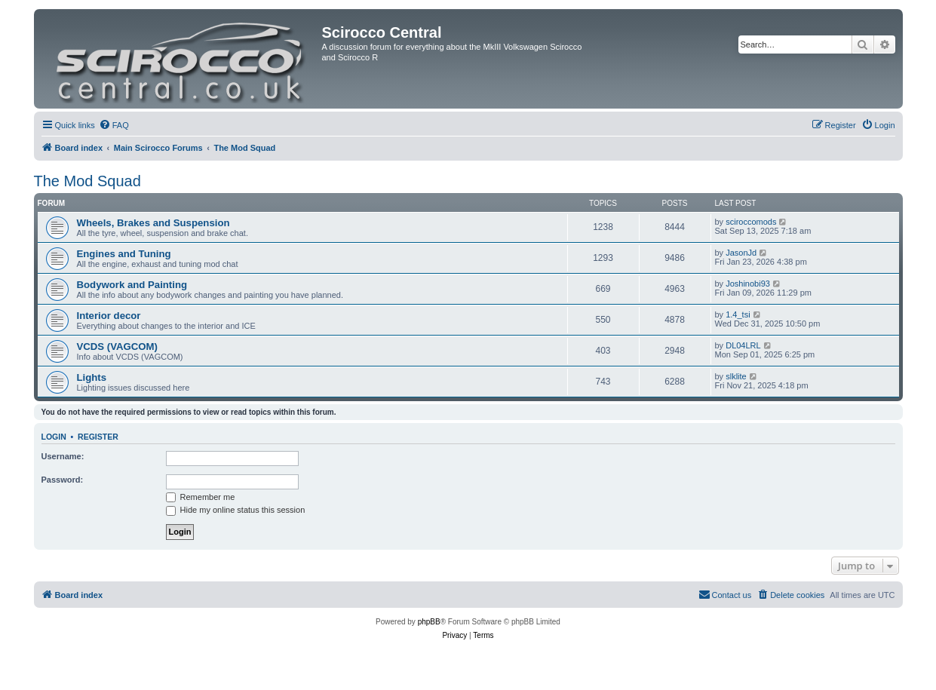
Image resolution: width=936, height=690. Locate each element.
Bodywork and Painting (132, 284)
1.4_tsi (738, 314)
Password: (62, 479)
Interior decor (109, 315)
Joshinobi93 (748, 283)
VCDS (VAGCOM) (117, 346)
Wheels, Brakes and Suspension (153, 222)
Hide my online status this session (235, 509)
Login (53, 436)
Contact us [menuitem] (725, 594)
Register (98, 436)
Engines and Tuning (124, 253)
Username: (62, 456)
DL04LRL (743, 345)
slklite (736, 376)
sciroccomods (751, 221)
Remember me (200, 496)
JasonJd (741, 252)
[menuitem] (114, 125)
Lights (92, 377)
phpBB (429, 622)
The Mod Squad (87, 181)
